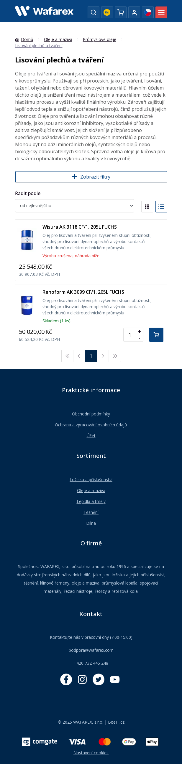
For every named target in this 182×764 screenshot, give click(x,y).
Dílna (91, 523)
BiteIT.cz (116, 722)
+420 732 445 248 (91, 663)
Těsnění (91, 512)
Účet (91, 435)
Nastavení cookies (91, 752)
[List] (161, 206)
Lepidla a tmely (91, 501)
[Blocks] (147, 206)
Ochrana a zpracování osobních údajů (91, 425)
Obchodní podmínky (91, 414)
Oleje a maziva (91, 490)
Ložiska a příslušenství (91, 479)
